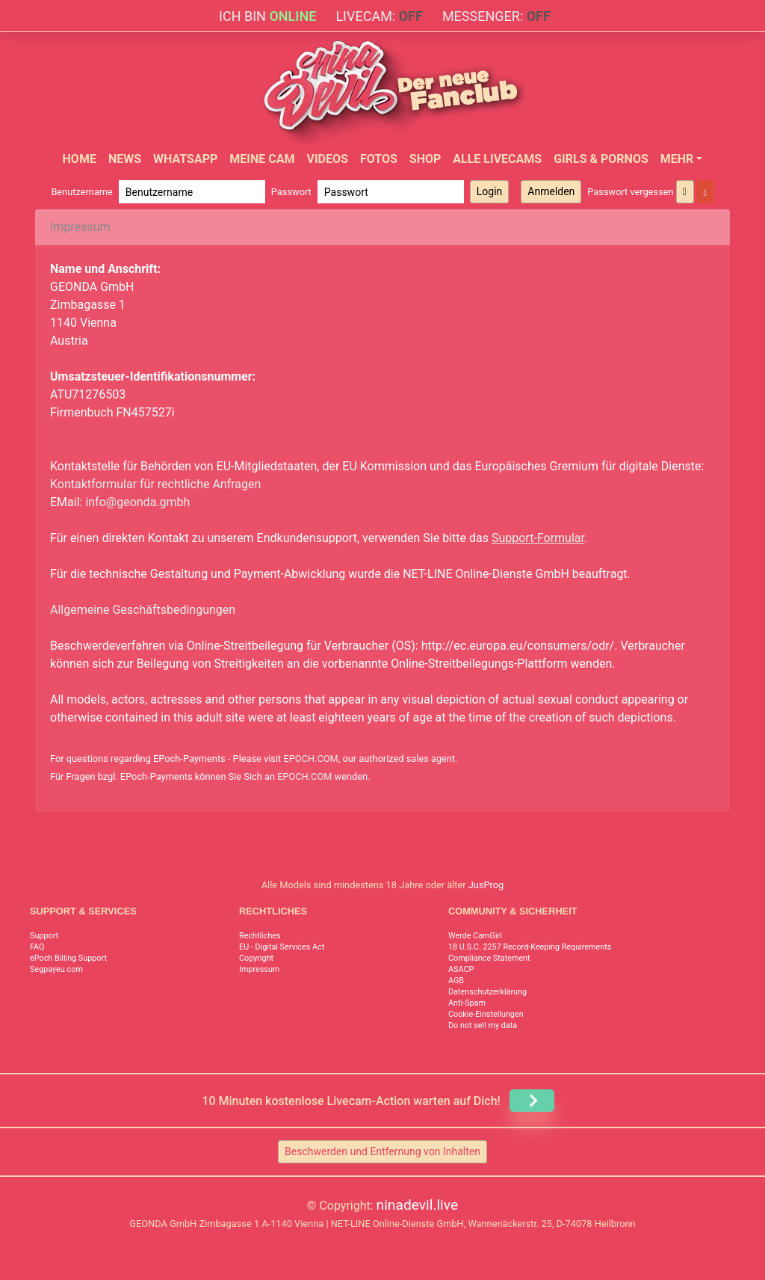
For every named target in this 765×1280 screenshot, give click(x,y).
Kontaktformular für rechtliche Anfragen (155, 484)
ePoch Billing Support (68, 958)
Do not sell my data (482, 1025)
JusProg (486, 884)
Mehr (677, 159)
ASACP (461, 969)
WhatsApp (185, 159)
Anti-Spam (467, 1003)
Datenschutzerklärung (487, 992)
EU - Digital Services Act (281, 947)
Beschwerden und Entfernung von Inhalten (382, 1151)
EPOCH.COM (310, 758)
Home (79, 159)
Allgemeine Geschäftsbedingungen (142, 610)
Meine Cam (261, 159)
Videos (326, 159)
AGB (456, 980)
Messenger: (496, 16)
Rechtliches (260, 936)
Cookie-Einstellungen (486, 1014)
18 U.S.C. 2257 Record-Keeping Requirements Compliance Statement (529, 952)
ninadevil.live (418, 1204)
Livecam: (378, 16)
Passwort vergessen (630, 191)
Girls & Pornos (601, 159)
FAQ (37, 947)
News (124, 159)
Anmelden (550, 191)
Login (490, 191)
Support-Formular (538, 538)
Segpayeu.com (56, 969)
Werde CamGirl (475, 936)
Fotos (378, 159)
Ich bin (267, 16)
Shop (425, 159)
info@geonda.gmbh (137, 502)
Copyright (256, 958)
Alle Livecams (497, 159)
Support (44, 936)
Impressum (259, 969)
